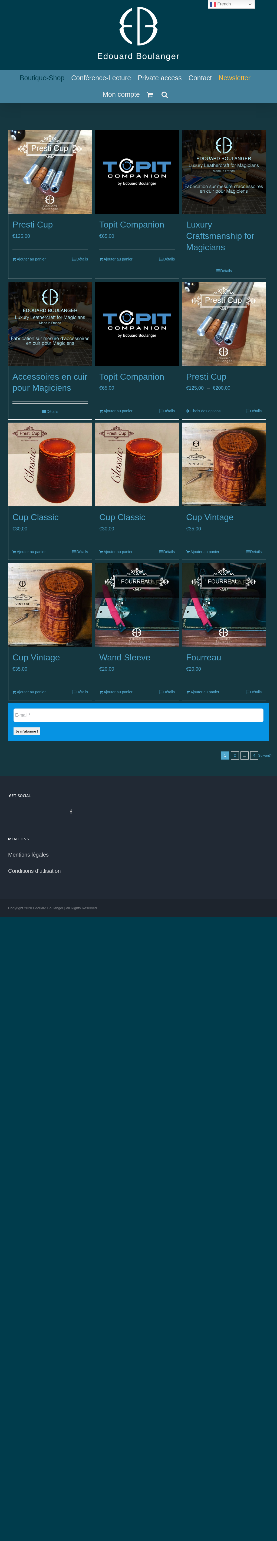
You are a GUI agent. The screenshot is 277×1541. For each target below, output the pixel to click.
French (220, 4)
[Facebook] (71, 812)
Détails (82, 259)
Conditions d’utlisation (34, 871)
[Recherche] (164, 94)
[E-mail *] (138, 715)
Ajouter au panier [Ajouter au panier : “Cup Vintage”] (204, 552)
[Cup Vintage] (224, 464)
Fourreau (203, 657)
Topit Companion (131, 224)
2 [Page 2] (235, 755)
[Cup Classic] (50, 464)
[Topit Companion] (137, 172)
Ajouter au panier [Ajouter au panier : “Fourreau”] (204, 692)
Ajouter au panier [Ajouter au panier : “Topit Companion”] (118, 259)
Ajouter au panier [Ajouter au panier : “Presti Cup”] (31, 259)
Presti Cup (32, 224)
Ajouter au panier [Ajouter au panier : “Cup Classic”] (31, 552)
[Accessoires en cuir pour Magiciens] (50, 324)
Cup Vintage (210, 517)
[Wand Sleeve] (137, 605)
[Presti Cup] (50, 172)
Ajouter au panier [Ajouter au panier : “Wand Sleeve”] (118, 692)
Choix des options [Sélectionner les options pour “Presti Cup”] (205, 411)
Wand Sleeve (124, 657)
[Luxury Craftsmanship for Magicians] (224, 172)
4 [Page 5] (254, 755)
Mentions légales (28, 855)
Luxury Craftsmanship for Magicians (220, 236)
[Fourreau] (224, 605)
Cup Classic (35, 517)
